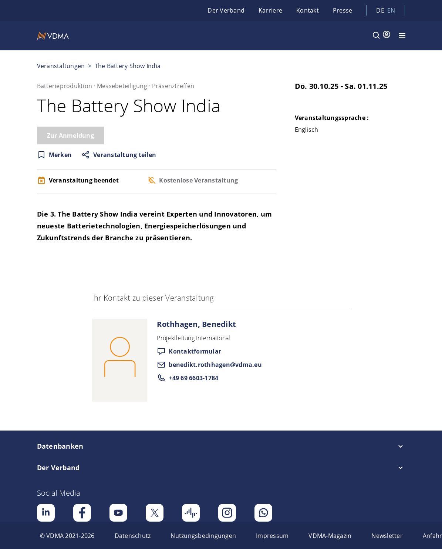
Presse (342, 10)
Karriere (270, 10)
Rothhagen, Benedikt (196, 324)
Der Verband (225, 10)
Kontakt (307, 10)
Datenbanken (60, 446)
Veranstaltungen (61, 66)
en (391, 10)
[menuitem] (67, 536)
